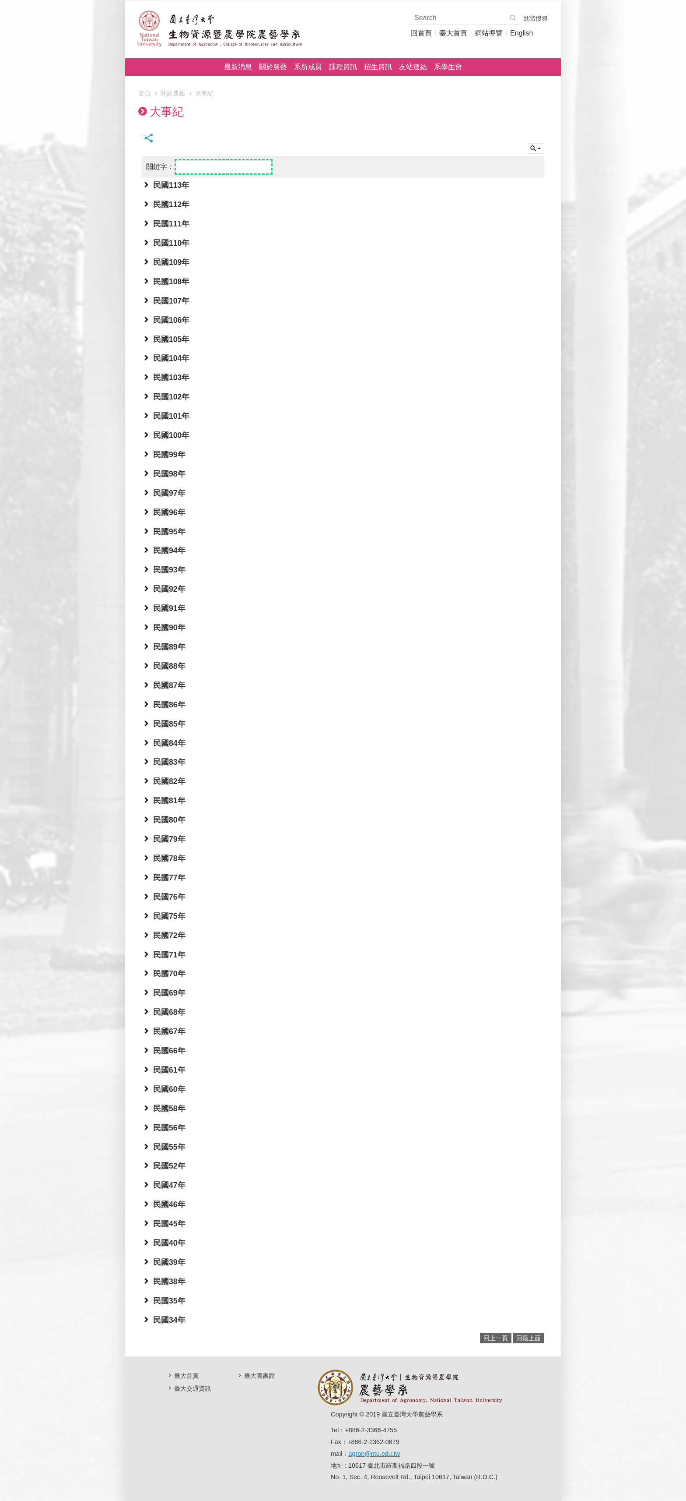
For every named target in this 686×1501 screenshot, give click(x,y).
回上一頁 (495, 1338)
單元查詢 (535, 148)
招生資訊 (378, 67)
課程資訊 (343, 67)
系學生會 (448, 67)
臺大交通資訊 (192, 1388)
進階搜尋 (535, 18)
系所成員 (308, 67)
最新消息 (238, 67)
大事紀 (204, 93)
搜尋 (513, 18)
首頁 (144, 93)
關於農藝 (273, 67)
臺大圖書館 (259, 1375)
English (521, 33)
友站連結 (413, 67)
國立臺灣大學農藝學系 (219, 28)
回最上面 (528, 1338)
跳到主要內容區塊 (4, 4)
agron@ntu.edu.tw (374, 1453)
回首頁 (421, 33)
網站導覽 (489, 33)
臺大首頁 (453, 33)
